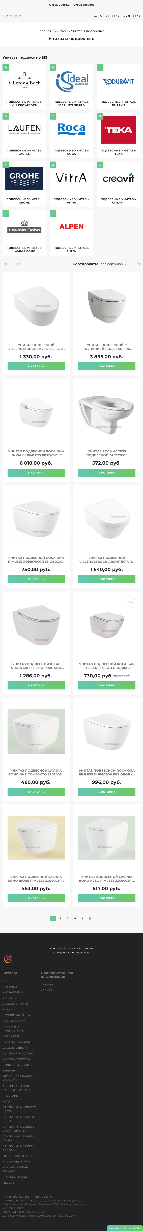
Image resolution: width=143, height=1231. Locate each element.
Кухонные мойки (17, 1161)
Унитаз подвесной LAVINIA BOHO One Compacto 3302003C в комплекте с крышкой (36, 774)
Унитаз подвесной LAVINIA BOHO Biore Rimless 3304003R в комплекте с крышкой (36, 880)
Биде (7, 1101)
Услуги (47, 990)
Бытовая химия (15, 1177)
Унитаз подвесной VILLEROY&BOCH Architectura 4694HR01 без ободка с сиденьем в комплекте (106, 563)
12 (18, 264)
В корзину (36, 366)
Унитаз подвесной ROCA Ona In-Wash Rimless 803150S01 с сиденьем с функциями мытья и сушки (36, 457)
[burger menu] (95, 15)
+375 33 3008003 (83, 4)
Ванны (8, 1009)
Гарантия (48, 984)
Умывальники (14, 1020)
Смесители (12, 1036)
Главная (45, 31)
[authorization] (107, 15)
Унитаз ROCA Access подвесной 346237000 (107, 453)
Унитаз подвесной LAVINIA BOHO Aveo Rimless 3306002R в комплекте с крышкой (107, 880)
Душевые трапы (16, 1003)
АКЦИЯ (8, 980)
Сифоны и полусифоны (14, 1028)
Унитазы (61, 31)
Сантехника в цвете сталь (18, 1138)
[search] (101, 15)
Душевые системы (18, 1059)
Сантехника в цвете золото (18, 1148)
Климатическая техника (15, 1169)
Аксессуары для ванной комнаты (17, 1088)
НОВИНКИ (10, 986)
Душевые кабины (17, 1042)
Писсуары (11, 1095)
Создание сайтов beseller (124, 1228)
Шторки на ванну (17, 1015)
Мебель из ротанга (18, 1155)
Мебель (9, 1182)
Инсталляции (14, 992)
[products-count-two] (5, 264)
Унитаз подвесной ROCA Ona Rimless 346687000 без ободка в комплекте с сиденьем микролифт (36, 563)
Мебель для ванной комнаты (19, 1078)
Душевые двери (15, 1047)
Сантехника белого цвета (18, 1119)
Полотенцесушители (20, 1064)
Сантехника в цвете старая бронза (18, 1128)
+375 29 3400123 (59, 4)
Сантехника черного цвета (19, 1109)
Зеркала (10, 1070)
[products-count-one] (12, 264)
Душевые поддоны (18, 1053)
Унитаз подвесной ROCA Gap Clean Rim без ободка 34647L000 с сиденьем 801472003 (107, 670)
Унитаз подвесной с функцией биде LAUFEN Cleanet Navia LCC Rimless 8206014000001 (107, 351)
